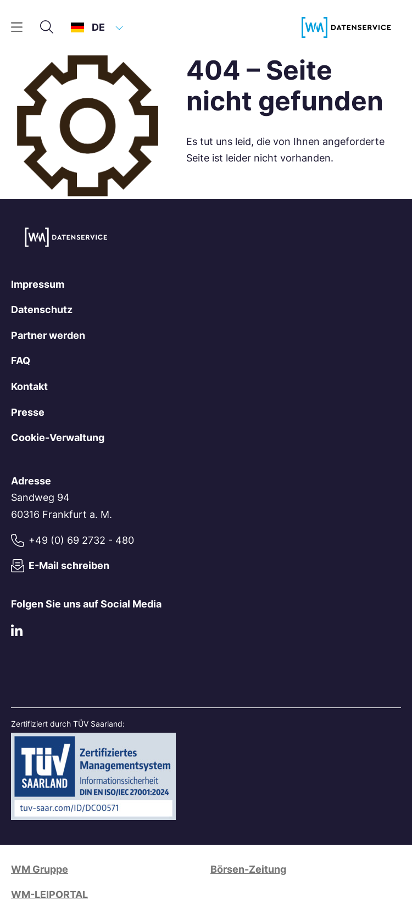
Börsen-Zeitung (248, 869)
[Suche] (46, 27)
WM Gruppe (39, 869)
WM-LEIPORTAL (49, 894)
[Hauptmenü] (17, 27)
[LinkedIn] (17, 632)
